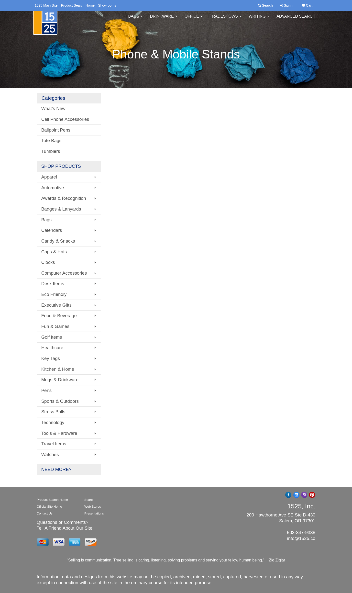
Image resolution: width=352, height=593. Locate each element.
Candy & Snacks (58, 241)
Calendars (51, 230)
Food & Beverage (59, 315)
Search (89, 500)
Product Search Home (78, 5)
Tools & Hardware (59, 433)
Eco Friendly (54, 294)
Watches (50, 454)
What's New (53, 108)
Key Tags (50, 358)
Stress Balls (53, 411)
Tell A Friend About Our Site (64, 528)
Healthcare (52, 347)
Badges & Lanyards (61, 209)
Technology (52, 422)
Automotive (52, 187)
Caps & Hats (54, 251)
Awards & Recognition (63, 198)
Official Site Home (49, 506)
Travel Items (53, 443)
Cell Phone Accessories (65, 119)
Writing (259, 19)
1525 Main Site (46, 5)
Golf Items (51, 337)
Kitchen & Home (57, 369)
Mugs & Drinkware (59, 379)
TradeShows (225, 19)
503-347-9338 (301, 532)
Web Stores (92, 506)
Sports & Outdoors (60, 401)
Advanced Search (295, 19)
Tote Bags (51, 140)
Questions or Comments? (62, 522)
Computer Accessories (64, 273)
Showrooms (107, 5)
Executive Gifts (56, 305)
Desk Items (52, 283)
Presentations (94, 513)
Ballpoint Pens (55, 130)
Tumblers (50, 151)
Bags (135, 19)
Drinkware (163, 19)
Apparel (49, 176)
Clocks (48, 262)
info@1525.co (301, 538)
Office (193, 19)
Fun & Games (55, 326)
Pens (46, 390)
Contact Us (44, 513)
